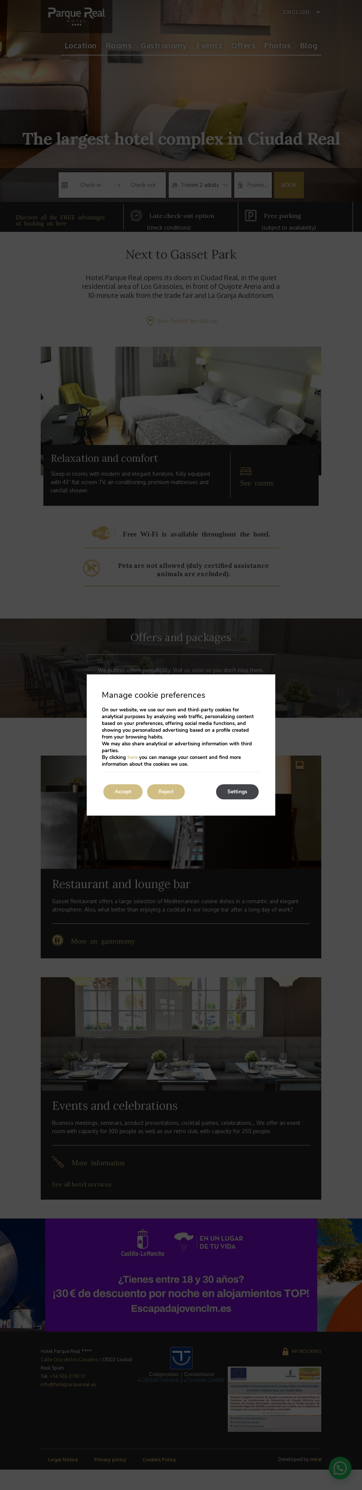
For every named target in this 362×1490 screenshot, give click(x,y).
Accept (123, 791)
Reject (165, 791)
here (132, 757)
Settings (237, 791)
